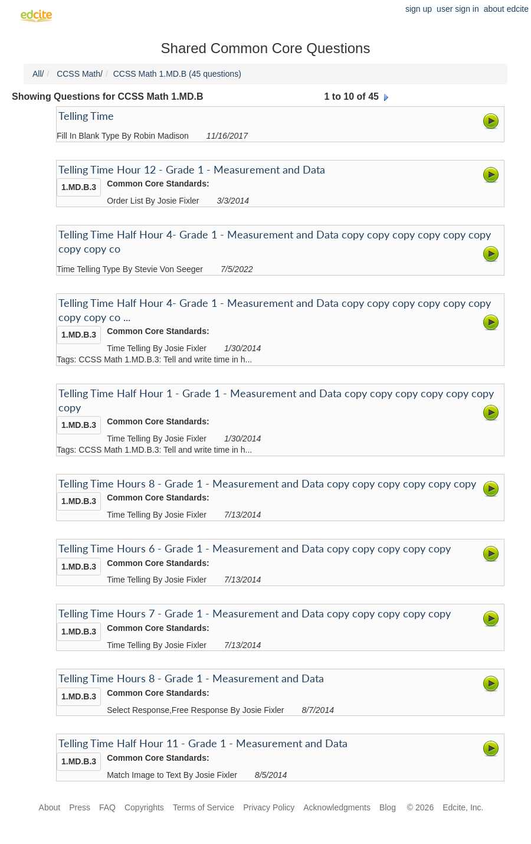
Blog (388, 807)
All (37, 73)
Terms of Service (203, 807)
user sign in (458, 9)
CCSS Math (78, 73)
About (50, 807)
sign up (418, 9)
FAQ (107, 807)
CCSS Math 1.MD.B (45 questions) (177, 73)
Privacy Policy (268, 807)
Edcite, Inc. (462, 807)
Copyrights (144, 807)
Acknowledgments (337, 807)
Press (79, 807)
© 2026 (420, 807)
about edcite (506, 9)
